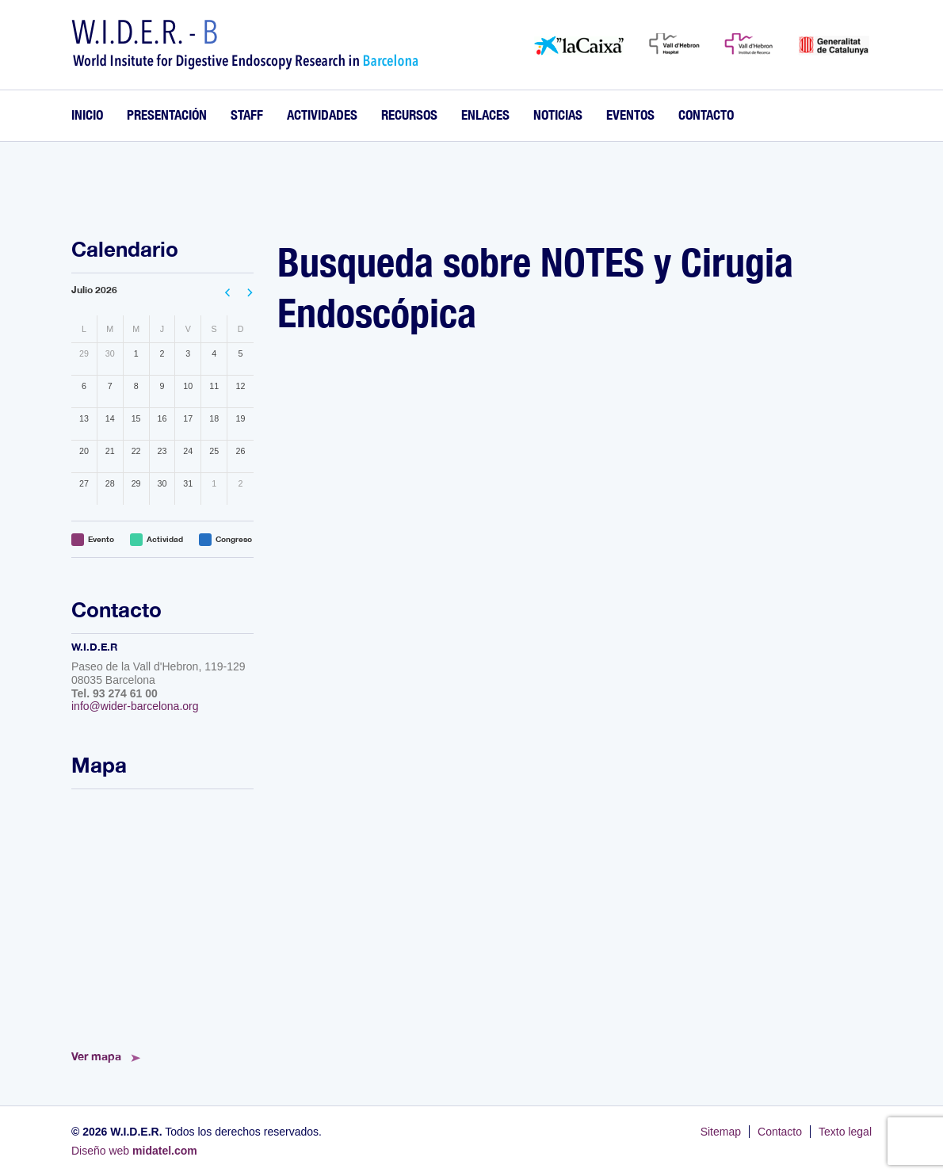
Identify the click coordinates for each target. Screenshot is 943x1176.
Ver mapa (96, 1056)
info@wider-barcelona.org (135, 706)
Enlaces (485, 114)
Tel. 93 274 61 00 (114, 693)
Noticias (557, 114)
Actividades (322, 114)
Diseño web (134, 1150)
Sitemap (721, 1131)
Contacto (706, 114)
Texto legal (845, 1131)
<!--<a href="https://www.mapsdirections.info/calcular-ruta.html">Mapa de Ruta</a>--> (162, 914)
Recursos (409, 114)
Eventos (630, 114)
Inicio (87, 114)
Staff (247, 114)
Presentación (167, 114)
